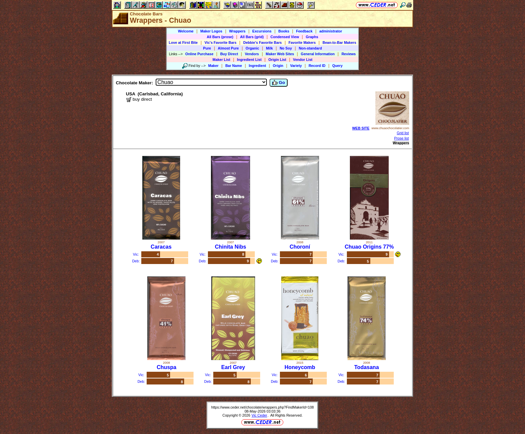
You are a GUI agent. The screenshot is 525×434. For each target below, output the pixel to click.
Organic (252, 48)
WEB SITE (361, 128)
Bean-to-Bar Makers (339, 42)
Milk (269, 48)
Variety (296, 66)
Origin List (277, 60)
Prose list (401, 138)
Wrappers (237, 31)
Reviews (349, 54)
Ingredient (257, 66)
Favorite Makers (302, 42)
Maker (213, 66)
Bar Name (233, 66)
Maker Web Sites (280, 54)
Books (283, 31)
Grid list (403, 133)
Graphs (312, 37)
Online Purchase (199, 54)
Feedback (304, 31)
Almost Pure (228, 48)
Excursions (262, 31)
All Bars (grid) (252, 37)
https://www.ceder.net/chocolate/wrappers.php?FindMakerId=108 (262, 407)
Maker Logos (211, 31)
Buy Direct (229, 54)
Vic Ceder (259, 415)
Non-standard (310, 48)
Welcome (186, 31)
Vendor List (302, 60)
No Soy (286, 48)
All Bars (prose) (220, 37)
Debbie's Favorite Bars (262, 42)
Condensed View (285, 37)
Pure (207, 48)
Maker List (221, 60)
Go (278, 82)
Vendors (252, 54)
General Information (317, 54)
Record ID (317, 66)
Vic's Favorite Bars (220, 42)
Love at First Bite (183, 42)
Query (337, 66)
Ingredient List (249, 60)
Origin (278, 66)
